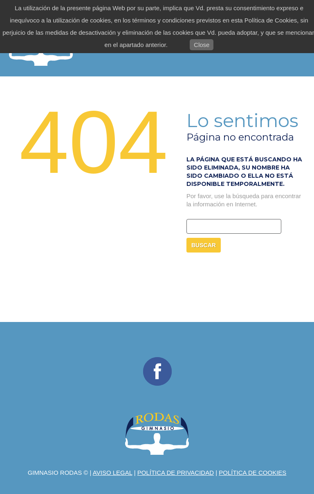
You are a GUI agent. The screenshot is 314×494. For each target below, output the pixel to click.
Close (201, 44)
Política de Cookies (252, 472)
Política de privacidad (175, 472)
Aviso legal (112, 472)
